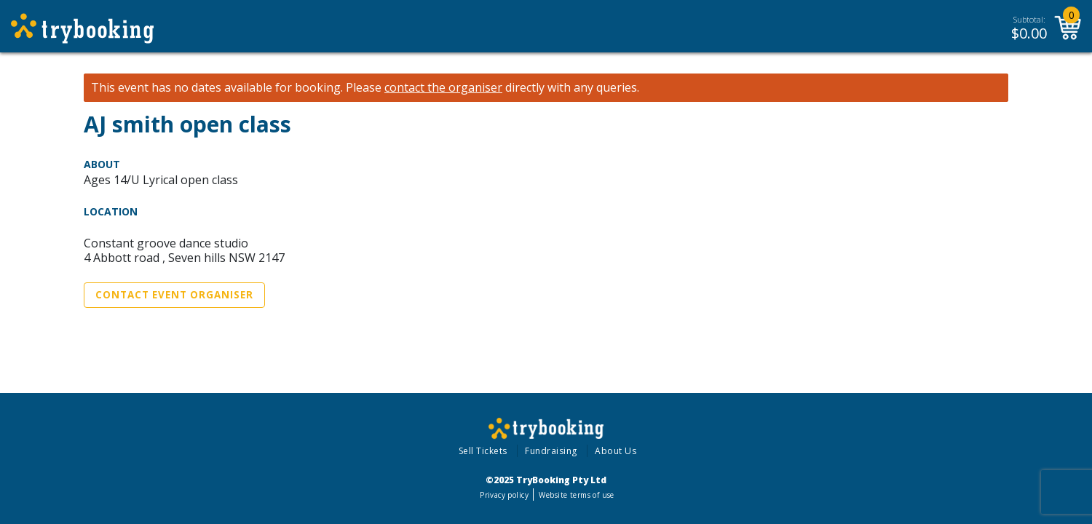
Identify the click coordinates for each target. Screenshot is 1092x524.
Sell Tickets (483, 451)
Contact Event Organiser (174, 294)
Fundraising (551, 451)
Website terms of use (576, 495)
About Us (615, 451)
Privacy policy (504, 495)
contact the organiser (443, 88)
